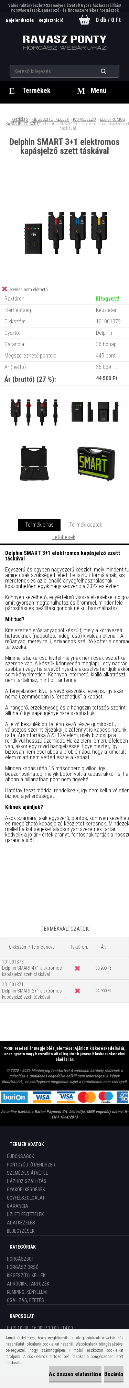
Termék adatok (85, 524)
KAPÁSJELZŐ (84, 119)
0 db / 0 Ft (108, 19)
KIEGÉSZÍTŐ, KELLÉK (50, 119)
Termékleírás (39, 524)
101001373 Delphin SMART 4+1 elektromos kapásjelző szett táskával (32, 968)
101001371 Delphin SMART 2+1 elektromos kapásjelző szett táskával (32, 991)
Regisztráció (51, 20)
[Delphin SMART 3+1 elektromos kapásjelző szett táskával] (65, 184)
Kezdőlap (19, 119)
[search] (112, 71)
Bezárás (113, 1374)
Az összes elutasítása (75, 1374)
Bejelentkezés (20, 20)
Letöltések (63, 537)
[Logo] (64, 43)
